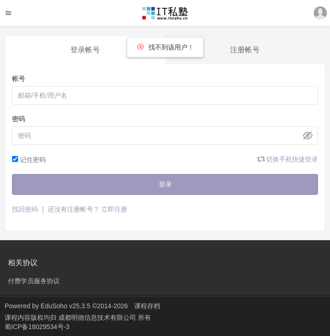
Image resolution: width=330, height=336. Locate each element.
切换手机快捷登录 (288, 159)
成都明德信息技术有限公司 (98, 317)
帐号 (18, 78)
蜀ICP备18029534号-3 (37, 326)
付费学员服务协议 (34, 281)
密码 (18, 119)
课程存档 (147, 306)
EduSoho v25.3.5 (65, 306)
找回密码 (25, 209)
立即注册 (114, 209)
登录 (165, 184)
